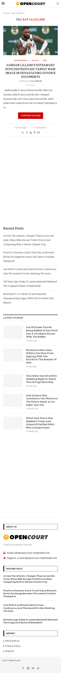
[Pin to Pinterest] (35, 132)
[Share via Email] (38, 132)
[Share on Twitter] (31, 132)
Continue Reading (31, 115)
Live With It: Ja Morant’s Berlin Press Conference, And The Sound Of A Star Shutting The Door (29, 608)
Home (6, 13)
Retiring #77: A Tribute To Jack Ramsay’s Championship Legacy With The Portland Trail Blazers (28, 298)
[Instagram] (28, 668)
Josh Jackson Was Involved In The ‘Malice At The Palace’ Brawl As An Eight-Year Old (42, 400)
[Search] (57, 3)
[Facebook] (23, 668)
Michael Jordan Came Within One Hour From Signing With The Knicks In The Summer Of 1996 (41, 356)
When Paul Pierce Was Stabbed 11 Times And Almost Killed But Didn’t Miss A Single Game (40, 423)
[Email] (33, 668)
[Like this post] (22, 133)
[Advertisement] (30, 186)
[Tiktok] (38, 668)
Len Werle (36, 81)
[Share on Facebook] (27, 132)
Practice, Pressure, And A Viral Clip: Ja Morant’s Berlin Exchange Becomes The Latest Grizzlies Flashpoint (28, 256)
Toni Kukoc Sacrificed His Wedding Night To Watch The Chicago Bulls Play (41, 379)
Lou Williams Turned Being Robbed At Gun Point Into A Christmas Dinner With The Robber (42, 332)
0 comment (40, 127)
